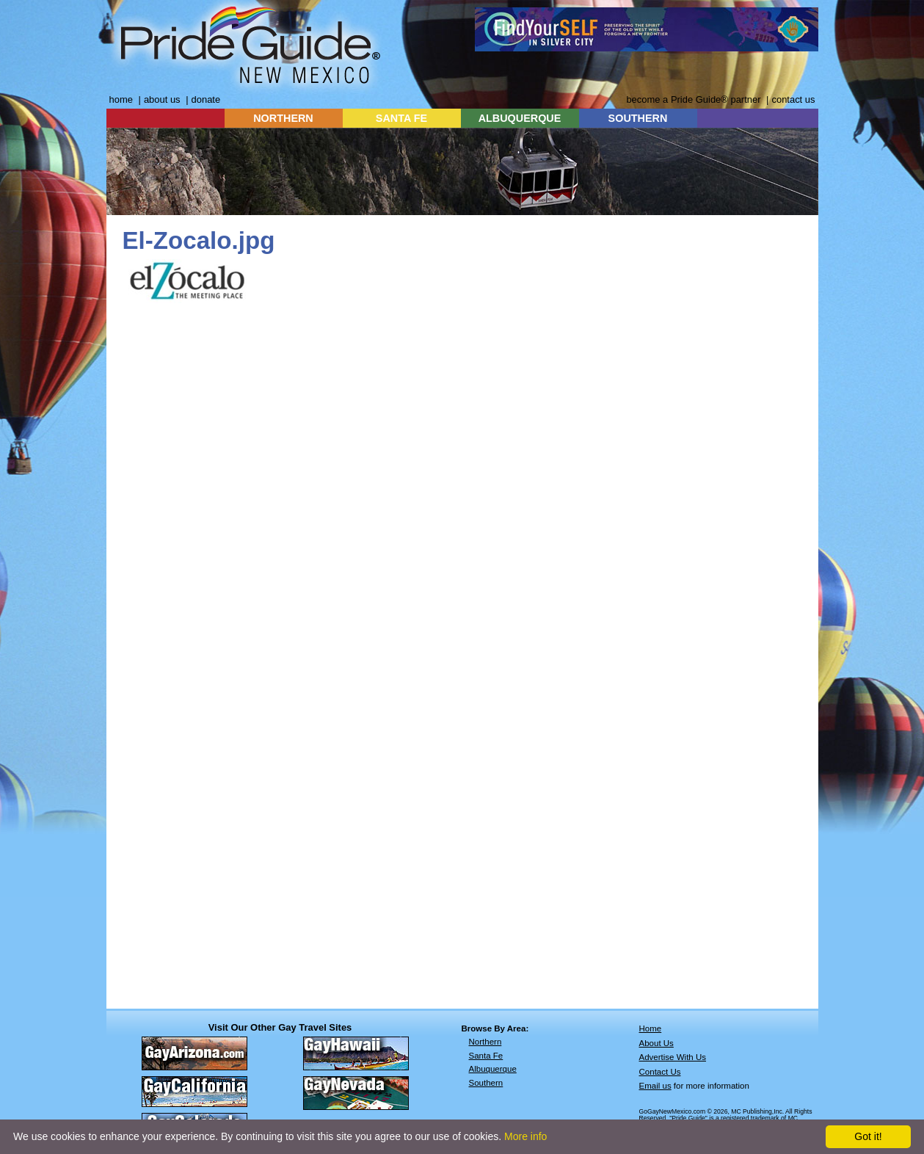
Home (650, 1028)
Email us (655, 1085)
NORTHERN (283, 118)
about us (162, 99)
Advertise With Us (673, 1057)
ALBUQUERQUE (520, 118)
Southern (486, 1082)
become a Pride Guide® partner (693, 99)
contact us (793, 99)
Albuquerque (493, 1068)
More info (525, 1136)
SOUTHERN (638, 118)
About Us (656, 1043)
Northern (485, 1041)
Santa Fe (486, 1055)
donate (206, 99)
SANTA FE (401, 118)
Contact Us (660, 1071)
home (121, 99)
